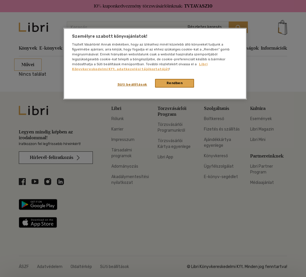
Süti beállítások (132, 84)
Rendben (175, 83)
